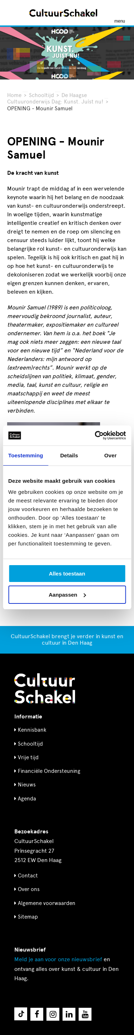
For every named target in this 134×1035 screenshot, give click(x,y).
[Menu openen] (119, 13)
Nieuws (27, 784)
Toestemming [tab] (25, 455)
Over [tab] (110, 455)
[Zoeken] (13, 13)
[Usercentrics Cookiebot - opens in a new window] (95, 435)
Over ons (29, 889)
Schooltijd (41, 95)
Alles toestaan (67, 574)
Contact (28, 875)
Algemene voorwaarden (46, 903)
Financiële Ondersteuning (49, 771)
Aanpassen (67, 595)
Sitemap (28, 917)
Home (14, 95)
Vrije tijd (28, 757)
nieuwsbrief (58, 959)
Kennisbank (32, 730)
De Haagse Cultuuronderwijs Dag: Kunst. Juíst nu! (55, 98)
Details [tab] (69, 455)
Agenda (27, 798)
